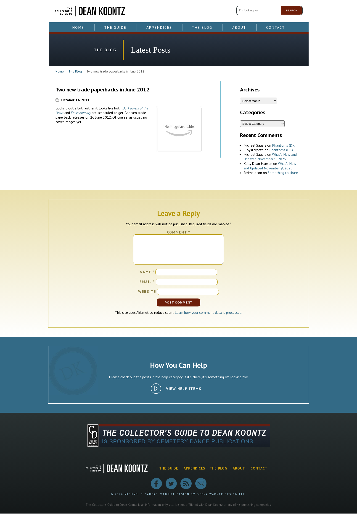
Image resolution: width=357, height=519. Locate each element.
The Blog (202, 27)
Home (78, 27)
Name (147, 277)
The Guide (115, 27)
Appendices (159, 27)
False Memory (81, 112)
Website (147, 297)
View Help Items (183, 394)
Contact (275, 27)
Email (147, 287)
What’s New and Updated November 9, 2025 (270, 156)
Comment (178, 232)
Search (291, 10)
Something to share (283, 172)
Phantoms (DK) (284, 145)
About (239, 27)
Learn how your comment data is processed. (208, 318)
